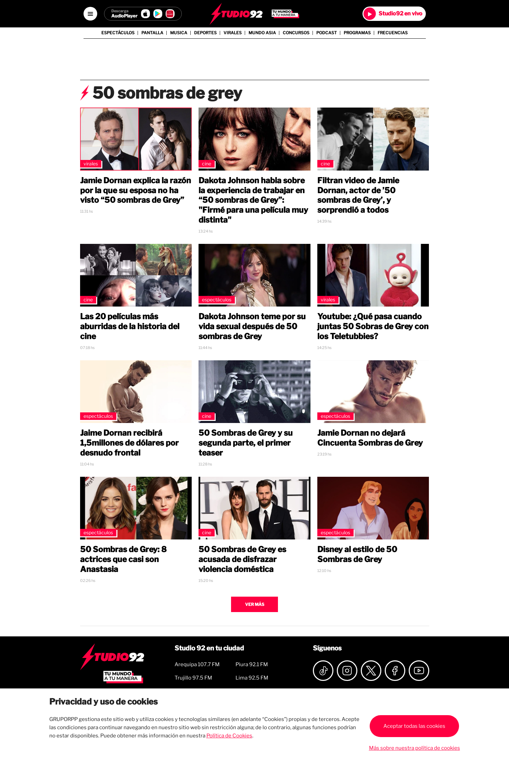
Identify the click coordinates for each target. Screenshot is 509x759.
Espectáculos (118, 33)
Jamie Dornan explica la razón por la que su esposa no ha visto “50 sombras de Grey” (135, 190)
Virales (233, 33)
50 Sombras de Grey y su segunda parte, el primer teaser (246, 443)
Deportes (205, 33)
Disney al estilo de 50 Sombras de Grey (357, 554)
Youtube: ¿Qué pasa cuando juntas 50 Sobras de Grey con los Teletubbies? (373, 326)
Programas (357, 33)
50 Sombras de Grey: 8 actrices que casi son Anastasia (123, 559)
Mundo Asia (262, 33)
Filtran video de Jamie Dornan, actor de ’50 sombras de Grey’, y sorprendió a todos (358, 195)
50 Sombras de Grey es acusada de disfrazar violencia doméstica (242, 559)
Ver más (254, 604)
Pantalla (152, 33)
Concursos (296, 33)
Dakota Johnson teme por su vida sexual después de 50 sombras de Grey (252, 326)
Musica (178, 33)
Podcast (326, 33)
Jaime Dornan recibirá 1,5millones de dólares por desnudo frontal (129, 443)
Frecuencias (393, 33)
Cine (206, 163)
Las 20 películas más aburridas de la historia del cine (129, 326)
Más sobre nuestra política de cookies (414, 748)
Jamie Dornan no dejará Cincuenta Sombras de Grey (370, 438)
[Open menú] (90, 14)
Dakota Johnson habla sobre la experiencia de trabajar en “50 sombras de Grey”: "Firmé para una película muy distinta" (253, 200)
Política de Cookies (229, 736)
